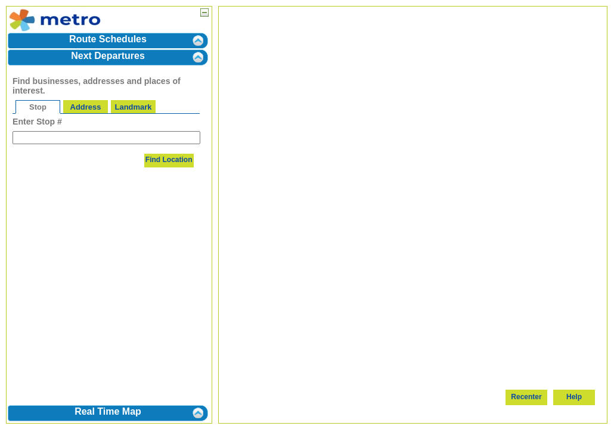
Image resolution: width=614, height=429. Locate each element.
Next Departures (108, 56)
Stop (37, 106)
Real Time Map (108, 411)
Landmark (133, 106)
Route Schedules (108, 39)
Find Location (169, 160)
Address (85, 106)
